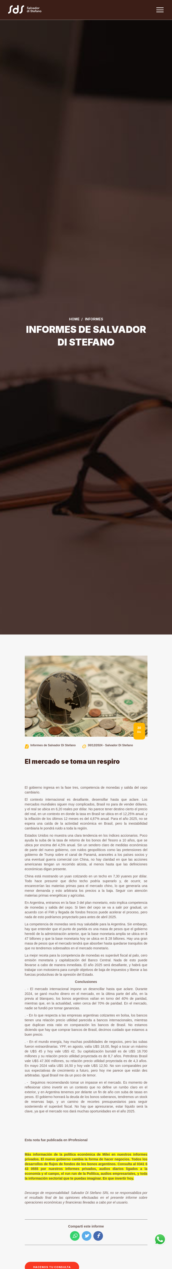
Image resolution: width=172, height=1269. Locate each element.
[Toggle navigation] (160, 9)
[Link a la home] (27, 10)
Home (74, 319)
